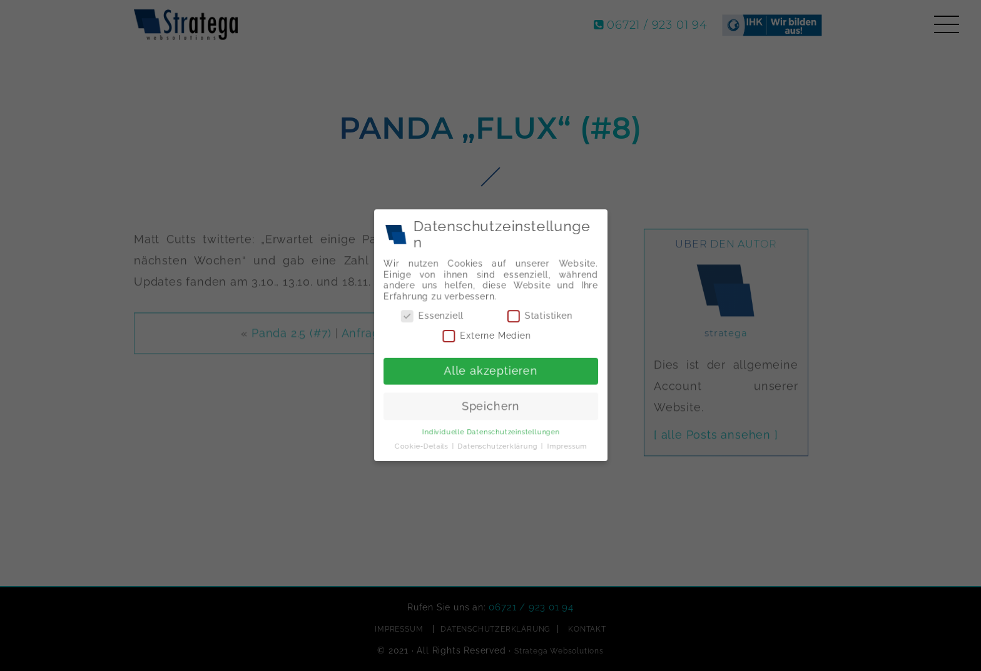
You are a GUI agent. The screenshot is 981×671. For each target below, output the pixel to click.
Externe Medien (487, 336)
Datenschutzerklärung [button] (498, 444)
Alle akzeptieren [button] (490, 370)
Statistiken (539, 317)
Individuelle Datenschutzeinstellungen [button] (490, 430)
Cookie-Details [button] (423, 444)
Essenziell (433, 317)
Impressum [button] (565, 444)
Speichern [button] (490, 405)
